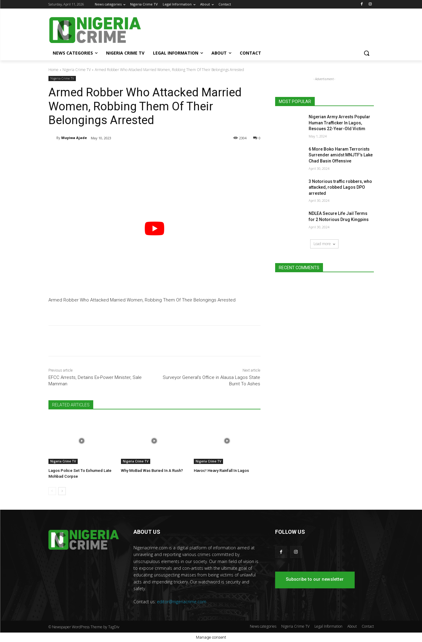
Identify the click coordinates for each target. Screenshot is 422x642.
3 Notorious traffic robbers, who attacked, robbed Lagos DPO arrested (340, 187)
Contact (368, 626)
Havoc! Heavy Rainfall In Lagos (221, 470)
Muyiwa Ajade (74, 137)
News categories (263, 626)
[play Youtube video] (154, 228)
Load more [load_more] (324, 243)
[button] (366, 53)
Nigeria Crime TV (76, 69)
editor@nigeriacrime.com (181, 602)
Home (53, 69)
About (352, 626)
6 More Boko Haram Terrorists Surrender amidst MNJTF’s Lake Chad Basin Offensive (341, 155)
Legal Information (328, 626)
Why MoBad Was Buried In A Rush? (152, 470)
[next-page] (62, 491)
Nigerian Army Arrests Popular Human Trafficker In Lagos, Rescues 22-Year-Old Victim (339, 122)
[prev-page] (52, 491)
